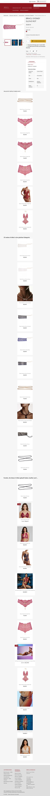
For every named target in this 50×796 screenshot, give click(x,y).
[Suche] (39, 5)
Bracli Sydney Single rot (25, 133)
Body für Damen (18, 773)
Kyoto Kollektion (18, 778)
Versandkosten (6, 777)
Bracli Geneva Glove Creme (25, 279)
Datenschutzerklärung (8, 775)
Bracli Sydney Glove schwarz (25, 326)
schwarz (35, 54)
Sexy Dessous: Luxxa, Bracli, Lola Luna (30, 787)
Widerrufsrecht (6, 773)
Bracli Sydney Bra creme (25, 755)
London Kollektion (18, 779)
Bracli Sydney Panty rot (25, 180)
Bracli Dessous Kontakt (8, 781)
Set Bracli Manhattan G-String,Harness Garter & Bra (25, 661)
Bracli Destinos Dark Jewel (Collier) (25, 420)
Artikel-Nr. (30, 66)
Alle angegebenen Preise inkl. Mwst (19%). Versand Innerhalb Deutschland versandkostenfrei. (14, 791)
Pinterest (36, 51)
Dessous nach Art (17, 8)
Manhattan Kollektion (19, 781)
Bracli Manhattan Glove (25, 444)
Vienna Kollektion (18, 786)
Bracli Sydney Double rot (25, 156)
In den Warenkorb (38, 41)
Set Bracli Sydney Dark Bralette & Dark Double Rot (25, 590)
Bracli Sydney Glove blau (25, 349)
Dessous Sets (36, 8)
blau (28, 54)
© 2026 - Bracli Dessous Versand (11, 794)
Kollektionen (16, 10)
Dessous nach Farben (27, 8)
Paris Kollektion (18, 783)
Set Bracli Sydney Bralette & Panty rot (25, 731)
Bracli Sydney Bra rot (25, 519)
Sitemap (5, 783)
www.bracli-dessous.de (28, 780)
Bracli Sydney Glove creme (25, 255)
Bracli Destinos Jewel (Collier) (25, 302)
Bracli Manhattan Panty (25, 708)
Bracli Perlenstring (18, 775)
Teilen (30, 51)
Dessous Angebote (24, 10)
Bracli (32, 64)
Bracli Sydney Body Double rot (25, 227)
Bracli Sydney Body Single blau (25, 566)
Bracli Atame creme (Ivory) (25, 109)
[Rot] (27, 32)
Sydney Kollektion (18, 784)
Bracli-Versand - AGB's (8, 772)
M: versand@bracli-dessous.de (30, 782)
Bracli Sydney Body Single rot (25, 203)
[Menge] (27, 41)
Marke (29, 64)
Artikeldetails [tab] (32, 61)
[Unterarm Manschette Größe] (28, 37)
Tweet (33, 51)
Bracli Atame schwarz (25, 467)
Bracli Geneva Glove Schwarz (25, 373)
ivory (30, 54)
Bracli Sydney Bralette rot (25, 543)
